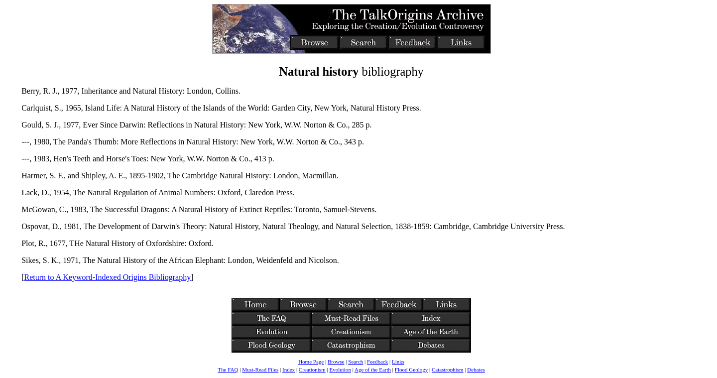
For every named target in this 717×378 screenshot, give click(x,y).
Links (398, 362)
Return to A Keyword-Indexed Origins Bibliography (107, 277)
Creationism (312, 370)
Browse (336, 362)
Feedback (377, 362)
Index (288, 370)
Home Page (311, 362)
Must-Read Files (260, 370)
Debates (475, 370)
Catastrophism (448, 370)
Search (355, 362)
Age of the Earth (373, 370)
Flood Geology (411, 370)
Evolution (340, 370)
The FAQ (228, 370)
